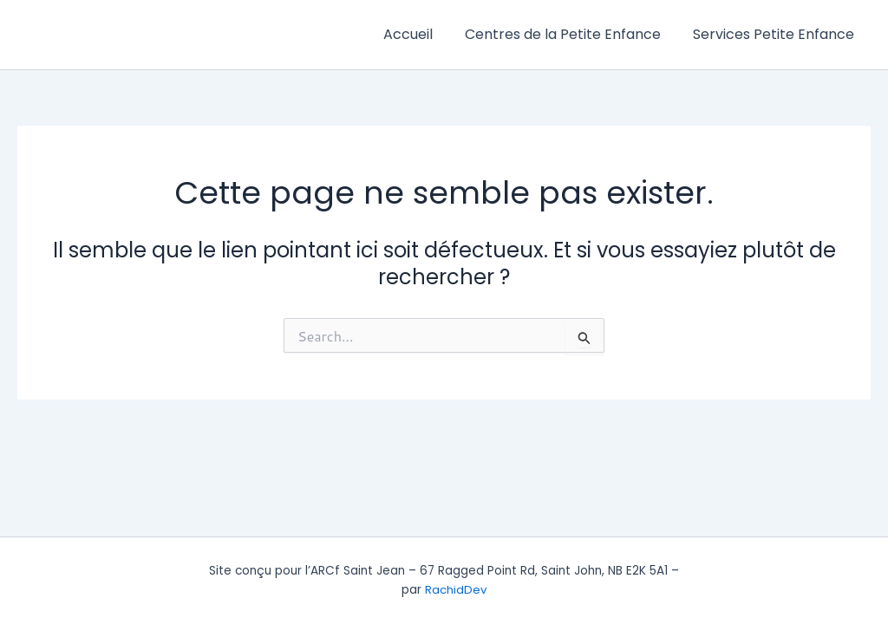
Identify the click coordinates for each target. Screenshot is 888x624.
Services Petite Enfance (776, 34)
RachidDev (456, 590)
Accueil (419, 34)
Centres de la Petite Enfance (570, 34)
